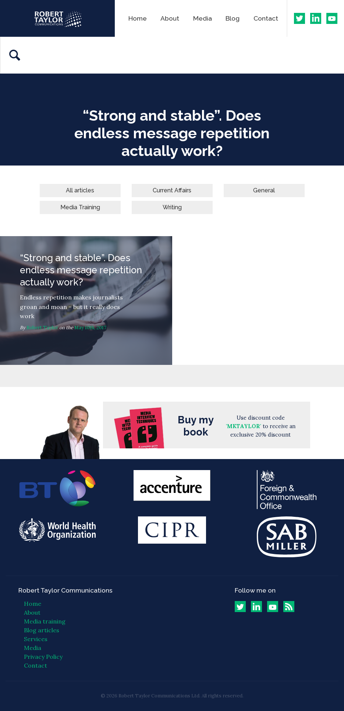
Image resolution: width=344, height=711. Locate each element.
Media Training (80, 207)
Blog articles (41, 630)
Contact (265, 18)
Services (35, 639)
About (169, 18)
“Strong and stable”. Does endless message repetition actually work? (86, 300)
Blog (233, 18)
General (264, 190)
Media (202, 18)
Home (137, 18)
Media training (44, 621)
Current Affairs (172, 190)
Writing (172, 207)
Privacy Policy (43, 656)
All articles (80, 190)
